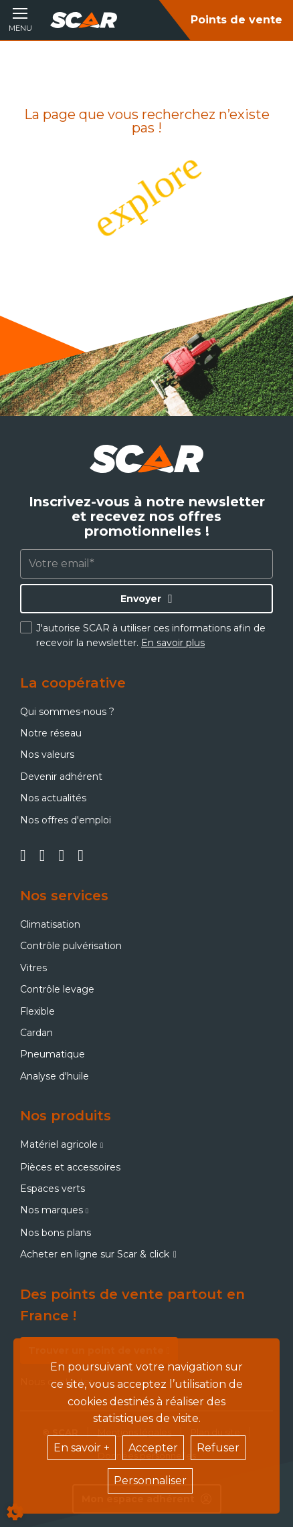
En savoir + (82, 1447)
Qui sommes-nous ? (67, 712)
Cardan (36, 1033)
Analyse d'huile (54, 1076)
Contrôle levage (57, 989)
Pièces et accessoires (70, 1167)
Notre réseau (51, 733)
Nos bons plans (55, 1233)
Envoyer (140, 599)
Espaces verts (52, 1189)
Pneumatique (52, 1054)
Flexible (37, 1011)
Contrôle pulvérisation (71, 946)
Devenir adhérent (61, 777)
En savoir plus (173, 643)
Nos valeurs (47, 754)
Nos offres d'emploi (65, 820)
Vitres (33, 968)
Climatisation (50, 924)
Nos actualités (53, 798)
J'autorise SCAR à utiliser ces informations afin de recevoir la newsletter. (151, 635)
